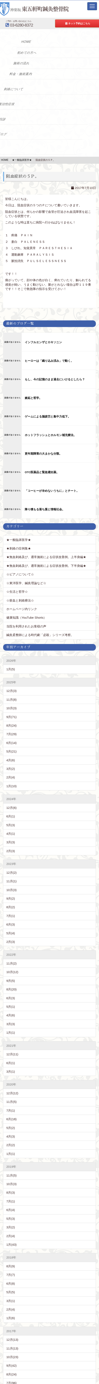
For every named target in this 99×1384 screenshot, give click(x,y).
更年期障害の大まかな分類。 (43, 453)
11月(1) (11, 881)
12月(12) (12, 1093)
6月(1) (10, 816)
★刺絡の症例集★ (18, 548)
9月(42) (11, 1365)
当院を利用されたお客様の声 (26, 626)
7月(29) (11, 734)
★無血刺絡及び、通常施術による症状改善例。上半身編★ (46, 557)
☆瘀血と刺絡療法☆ (20, 600)
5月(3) (10, 825)
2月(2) (10, 1145)
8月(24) (11, 725)
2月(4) (10, 777)
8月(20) (11, 989)
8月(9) (10, 1266)
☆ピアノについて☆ (21, 574)
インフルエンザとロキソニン (43, 342)
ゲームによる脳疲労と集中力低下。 (48, 416)
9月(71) (11, 717)
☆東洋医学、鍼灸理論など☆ (26, 583)
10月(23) (12, 1357)
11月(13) (12, 1348)
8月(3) (10, 1192)
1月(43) (11, 1244)
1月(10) (11, 786)
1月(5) (10, 669)
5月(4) (10, 933)
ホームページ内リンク (21, 609)
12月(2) (11, 872)
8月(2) (10, 907)
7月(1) (10, 916)
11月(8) (11, 699)
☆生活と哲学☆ (17, 591)
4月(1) (10, 833)
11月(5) (11, 1101)
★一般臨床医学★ (18, 540)
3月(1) (10, 1071)
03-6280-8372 (38, 23)
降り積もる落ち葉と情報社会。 (45, 509)
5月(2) (10, 1128)
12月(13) (12, 1339)
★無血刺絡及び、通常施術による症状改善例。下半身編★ (46, 565)
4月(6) (10, 760)
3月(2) (10, 768)
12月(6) (11, 807)
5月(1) (10, 1006)
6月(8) (10, 1283)
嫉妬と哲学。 (33, 398)
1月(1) (10, 1032)
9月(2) (10, 898)
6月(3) (10, 924)
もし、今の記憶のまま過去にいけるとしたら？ (55, 379)
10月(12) (12, 972)
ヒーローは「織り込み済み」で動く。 (49, 360)
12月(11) (12, 1054)
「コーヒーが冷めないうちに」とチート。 (52, 490)
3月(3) (10, 842)
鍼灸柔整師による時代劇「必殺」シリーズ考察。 (40, 635)
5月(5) (10, 1292)
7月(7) (10, 1274)
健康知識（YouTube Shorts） (26, 617)
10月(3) (11, 708)
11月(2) (11, 963)
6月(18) (11, 1119)
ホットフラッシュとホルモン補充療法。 (50, 435)
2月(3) (10, 851)
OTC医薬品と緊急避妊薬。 (42, 472)
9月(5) (10, 980)
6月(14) (11, 743)
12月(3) (11, 691)
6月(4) (10, 1210)
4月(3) (10, 1136)
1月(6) (10, 1318)
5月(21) (11, 751)
